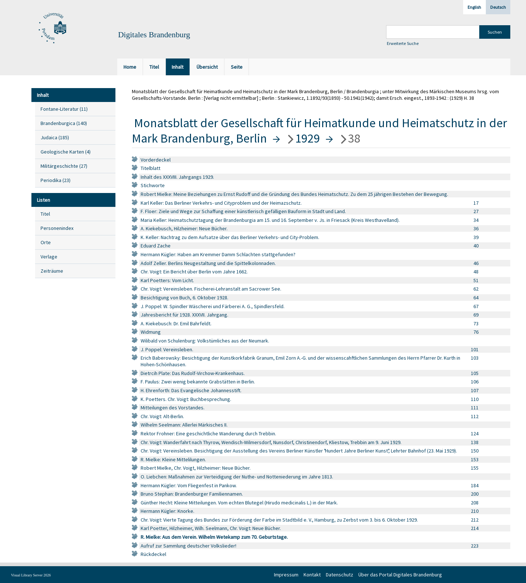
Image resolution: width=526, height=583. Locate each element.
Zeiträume (52, 271)
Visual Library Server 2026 (31, 575)
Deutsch (498, 7)
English (474, 7)
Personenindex (57, 228)
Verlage (49, 256)
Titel (45, 214)
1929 (307, 138)
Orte (46, 242)
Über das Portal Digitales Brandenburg (400, 574)
